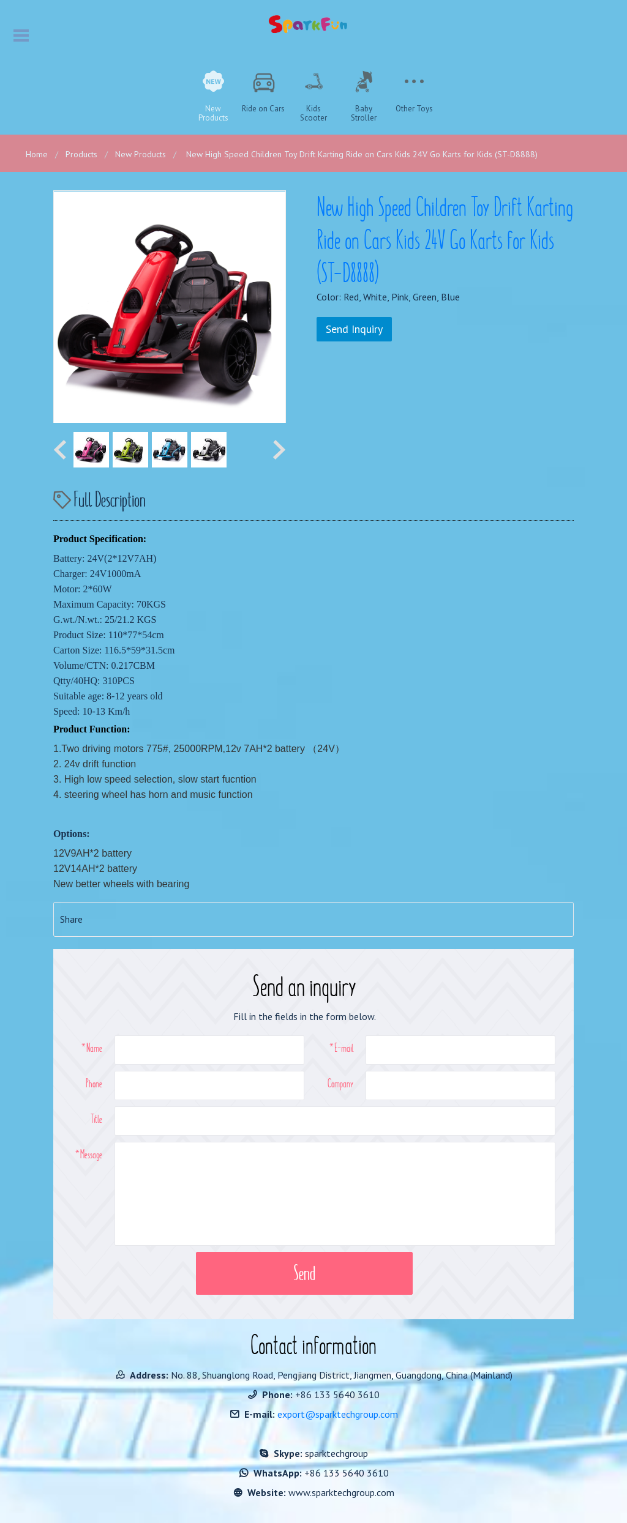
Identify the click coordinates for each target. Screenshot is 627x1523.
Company (340, 1083)
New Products (140, 154)
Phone (94, 1083)
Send (304, 1273)
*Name (91, 1047)
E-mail (343, 1047)
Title (96, 1118)
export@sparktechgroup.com (337, 1414)
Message (91, 1154)
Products (81, 154)
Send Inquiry (354, 329)
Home (37, 154)
